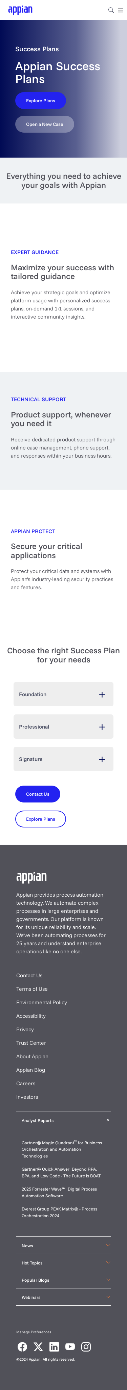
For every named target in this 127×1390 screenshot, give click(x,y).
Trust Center (31, 1042)
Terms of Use (32, 988)
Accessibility (31, 1015)
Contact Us (29, 975)
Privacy (25, 1029)
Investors (27, 1096)
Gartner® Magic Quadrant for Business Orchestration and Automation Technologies (62, 1149)
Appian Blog (30, 1069)
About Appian (32, 1056)
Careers (25, 1083)
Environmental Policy (41, 1002)
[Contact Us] (40, 100)
